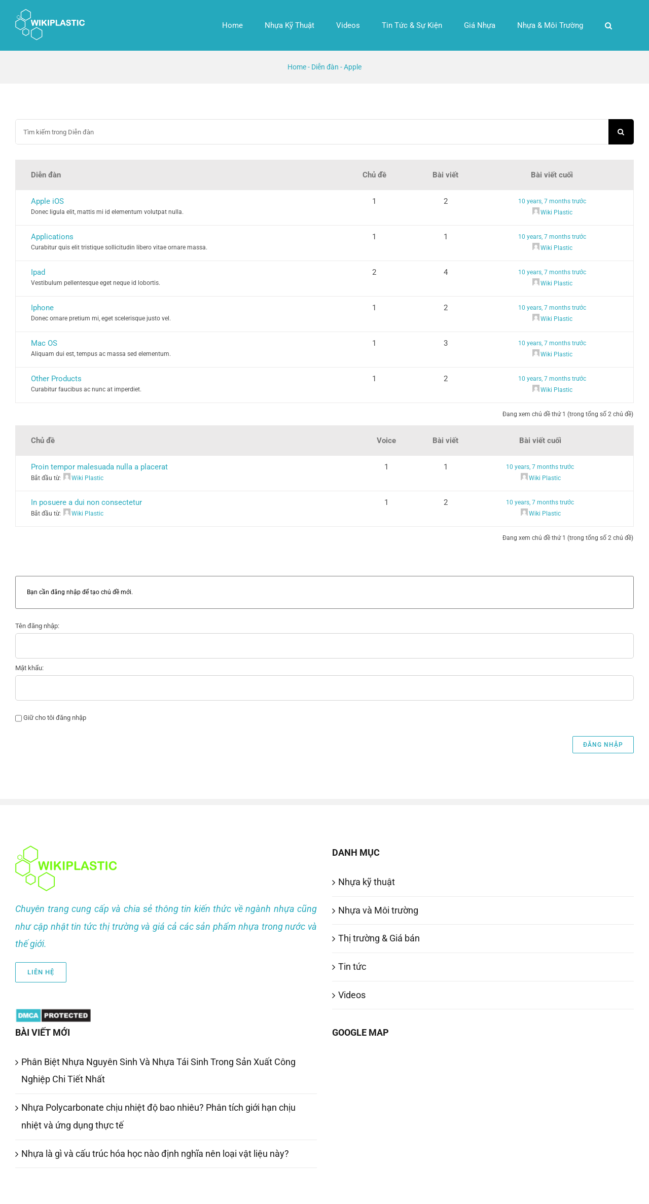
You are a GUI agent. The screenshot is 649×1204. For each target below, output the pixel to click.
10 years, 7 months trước (552, 201)
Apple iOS (47, 201)
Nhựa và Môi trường (378, 910)
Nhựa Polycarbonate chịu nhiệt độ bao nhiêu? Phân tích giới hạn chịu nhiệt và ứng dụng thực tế (158, 1116)
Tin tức (352, 966)
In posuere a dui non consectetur (86, 502)
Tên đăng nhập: (37, 626)
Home (296, 67)
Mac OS (44, 343)
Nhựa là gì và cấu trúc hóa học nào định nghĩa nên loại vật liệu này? (155, 1153)
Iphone (42, 307)
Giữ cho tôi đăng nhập (54, 717)
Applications (52, 236)
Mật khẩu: (29, 668)
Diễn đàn (325, 67)
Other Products (56, 378)
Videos (352, 995)
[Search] (621, 131)
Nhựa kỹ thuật (366, 882)
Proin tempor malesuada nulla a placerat (99, 466)
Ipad (38, 272)
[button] (608, 25)
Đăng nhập (603, 744)
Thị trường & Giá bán (379, 938)
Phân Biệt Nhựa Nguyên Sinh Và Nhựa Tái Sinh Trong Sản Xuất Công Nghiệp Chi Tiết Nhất (158, 1070)
